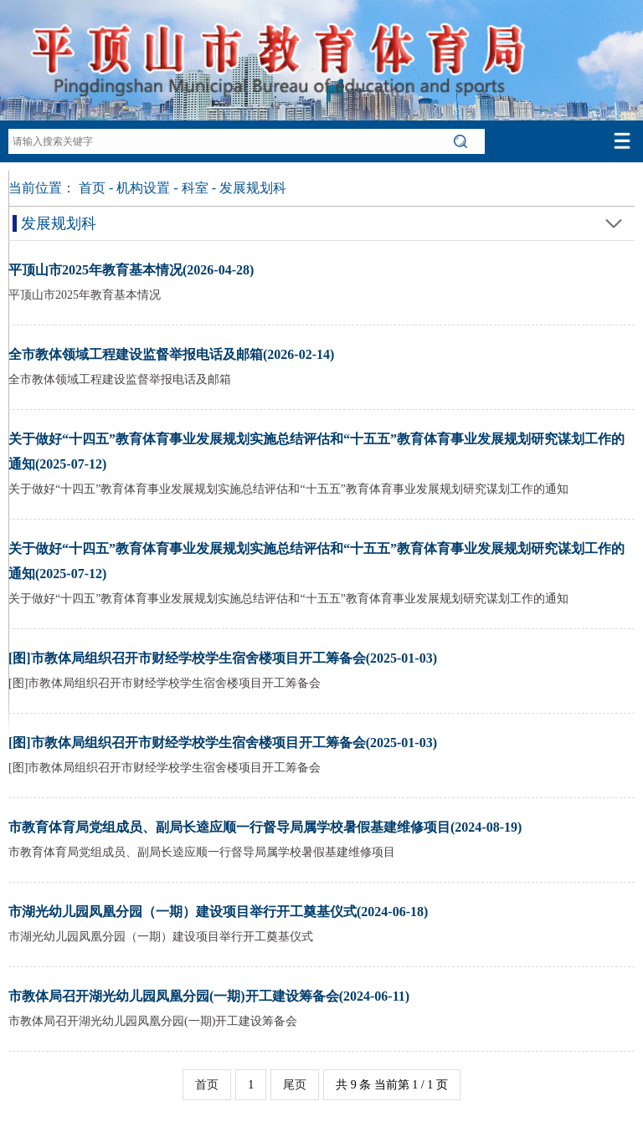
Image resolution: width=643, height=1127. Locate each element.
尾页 (294, 1084)
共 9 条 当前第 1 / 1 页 (391, 1084)
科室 (195, 188)
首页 (92, 188)
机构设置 (143, 188)
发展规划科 (252, 188)
